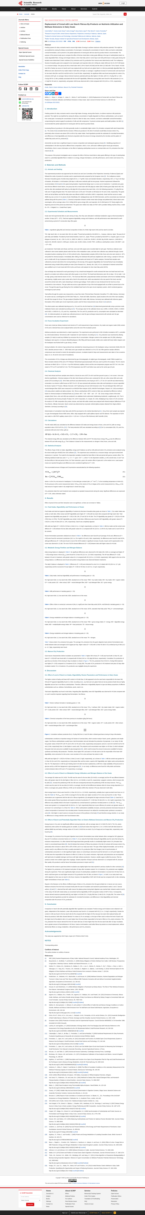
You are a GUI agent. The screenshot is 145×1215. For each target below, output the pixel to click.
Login (123, 3)
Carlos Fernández (101, 31)
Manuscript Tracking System (92, 1193)
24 (81, 749)
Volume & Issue (88, 1204)
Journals (44, 9)
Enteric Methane (58, 87)
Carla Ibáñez (48, 31)
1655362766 (25, 106)
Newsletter (21, 66)
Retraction (114, 1201)
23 (75, 452)
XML (73, 41)
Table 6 (67, 564)
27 (97, 813)
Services (84, 9)
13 (110, 302)
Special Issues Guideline (26, 60)
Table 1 (65, 199)
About (73, 9)
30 (66, 844)
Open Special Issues (25, 52)
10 (57, 184)
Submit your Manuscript (78, 1213)
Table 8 (83, 655)
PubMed (80, 1002)
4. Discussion (50, 671)
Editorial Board (25, 34)
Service (87, 1191)
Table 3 (102, 526)
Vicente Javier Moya (59, 31)
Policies (114, 1191)
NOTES (48, 941)
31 (93, 862)
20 (66, 406)
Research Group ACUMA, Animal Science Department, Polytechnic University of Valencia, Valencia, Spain (75, 33)
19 (46, 391)
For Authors (68, 1198)
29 (51, 832)
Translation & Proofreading (92, 1198)
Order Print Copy (23, 70)
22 (65, 427)
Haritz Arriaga (70, 31)
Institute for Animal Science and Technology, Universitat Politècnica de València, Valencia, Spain (72, 36)
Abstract (48, 45)
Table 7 (47, 642)
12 (105, 302)
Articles (33, 9)
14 (94, 306)
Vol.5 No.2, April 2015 (71, 20)
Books (54, 9)
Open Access (115, 1193)
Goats (46, 87)
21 (100, 411)
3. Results (49, 498)
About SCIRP (70, 1191)
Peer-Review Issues (71, 1201)
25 (114, 802)
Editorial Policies (70, 1196)
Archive (22, 31)
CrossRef (78, 974)
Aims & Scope (24, 24)
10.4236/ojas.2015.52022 (55, 41)
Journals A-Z (49, 1193)
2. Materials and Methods (55, 165)
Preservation (114, 1198)
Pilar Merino (91, 31)
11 (62, 184)
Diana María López (80, 31)
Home (23, 9)
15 (73, 309)
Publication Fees (25, 38)
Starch (51, 87)
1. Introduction (51, 109)
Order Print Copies (89, 1196)
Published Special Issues (26, 56)
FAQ (19, 77)
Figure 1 (86, 661)
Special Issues (69, 1206)
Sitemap (48, 1201)
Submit (94, 9)
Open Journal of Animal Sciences (54, 20)
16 (46, 314)
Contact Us (21, 73)
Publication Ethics (116, 1196)
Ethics (67, 1193)
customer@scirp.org (27, 99)
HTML (69, 41)
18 (60, 380)
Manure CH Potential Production (73, 87)
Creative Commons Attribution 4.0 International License (86, 1183)
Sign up (64, 1213)
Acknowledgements (53, 931)
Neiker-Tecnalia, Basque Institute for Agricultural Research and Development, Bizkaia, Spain (71, 39)
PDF (65, 41)
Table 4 (79, 535)
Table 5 (68, 552)
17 (96, 335)
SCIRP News (94, 1213)
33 (123, 894)
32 (122, 866)
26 (49, 813)
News (64, 9)
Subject (48, 1196)
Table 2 (109, 511)
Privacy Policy (115, 1204)
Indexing (23, 42)
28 (81, 826)
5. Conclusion (50, 904)
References (49, 956)
